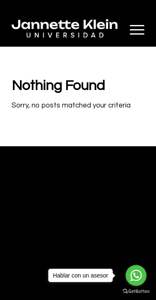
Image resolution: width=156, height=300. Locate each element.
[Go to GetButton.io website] (136, 291)
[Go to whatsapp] (136, 275)
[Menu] (132, 29)
